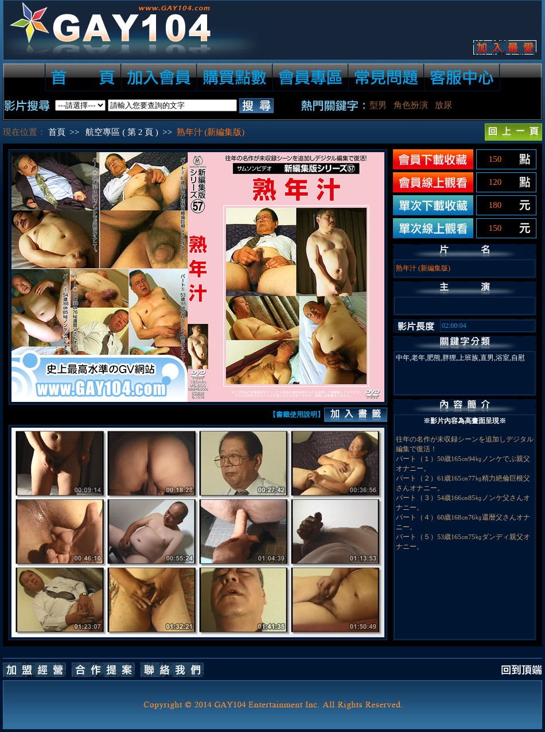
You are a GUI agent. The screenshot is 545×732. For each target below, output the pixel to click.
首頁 (56, 132)
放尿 (443, 105)
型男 (378, 105)
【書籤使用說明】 (296, 414)
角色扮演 (411, 105)
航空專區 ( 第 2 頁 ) (121, 132)
